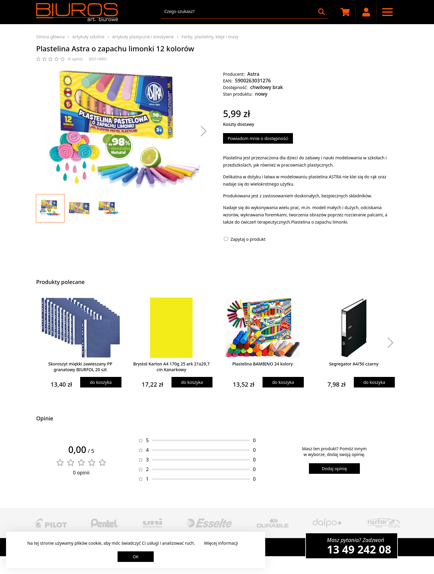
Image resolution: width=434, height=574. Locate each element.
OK (136, 557)
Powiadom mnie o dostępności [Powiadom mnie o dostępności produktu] (258, 138)
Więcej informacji (221, 543)
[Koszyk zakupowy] (345, 12)
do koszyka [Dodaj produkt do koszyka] (101, 382)
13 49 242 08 (359, 549)
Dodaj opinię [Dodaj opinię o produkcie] (334, 468)
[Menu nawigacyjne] (387, 12)
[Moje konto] (366, 12)
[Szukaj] (321, 12)
